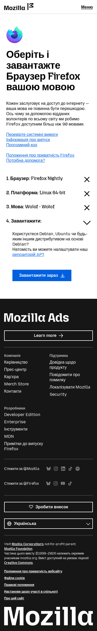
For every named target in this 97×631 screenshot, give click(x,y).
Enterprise (15, 421)
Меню (87, 7)
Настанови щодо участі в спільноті (31, 591)
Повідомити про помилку (65, 377)
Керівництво (16, 362)
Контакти (12, 391)
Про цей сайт (14, 598)
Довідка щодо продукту (63, 365)
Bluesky (49, 469)
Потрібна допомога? (25, 160)
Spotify (77, 469)
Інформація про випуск (28, 139)
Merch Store (16, 384)
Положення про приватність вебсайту (33, 571)
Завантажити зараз (42, 275)
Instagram (56, 469)
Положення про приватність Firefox (40, 155)
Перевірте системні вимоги (32, 134)
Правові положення (19, 585)
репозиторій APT (28, 254)
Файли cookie (14, 578)
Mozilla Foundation (18, 549)
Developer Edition (22, 414)
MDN (9, 436)
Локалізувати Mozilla (70, 387)
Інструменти (15, 429)
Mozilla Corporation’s (28, 544)
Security (58, 394)
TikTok (70, 469)
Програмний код (21, 144)
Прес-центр (15, 369)
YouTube (63, 483)
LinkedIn (63, 469)
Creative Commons (18, 563)
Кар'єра (11, 376)
